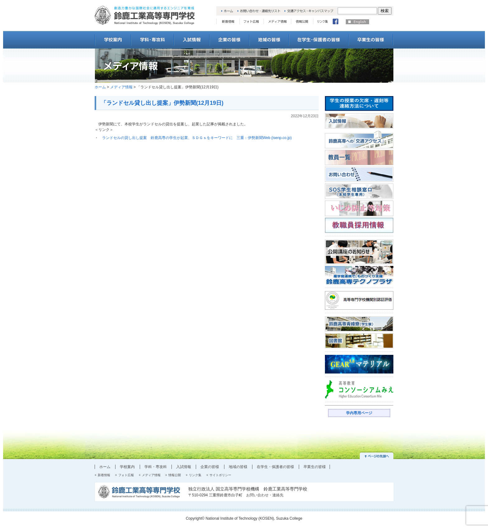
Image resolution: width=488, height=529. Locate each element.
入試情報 (183, 467)
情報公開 (174, 475)
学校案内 (127, 467)
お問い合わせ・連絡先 (265, 495)
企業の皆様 (209, 467)
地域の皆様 (238, 467)
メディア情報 (121, 87)
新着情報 (104, 475)
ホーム (100, 87)
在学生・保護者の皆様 (275, 467)
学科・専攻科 (155, 467)
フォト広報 (126, 475)
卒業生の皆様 (314, 467)
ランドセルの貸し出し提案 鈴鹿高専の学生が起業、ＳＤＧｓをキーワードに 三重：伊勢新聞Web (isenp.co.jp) (195, 138)
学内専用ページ (359, 413)
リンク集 (195, 475)
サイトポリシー (220, 475)
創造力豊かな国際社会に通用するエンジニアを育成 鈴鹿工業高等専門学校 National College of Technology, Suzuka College (145, 15)
